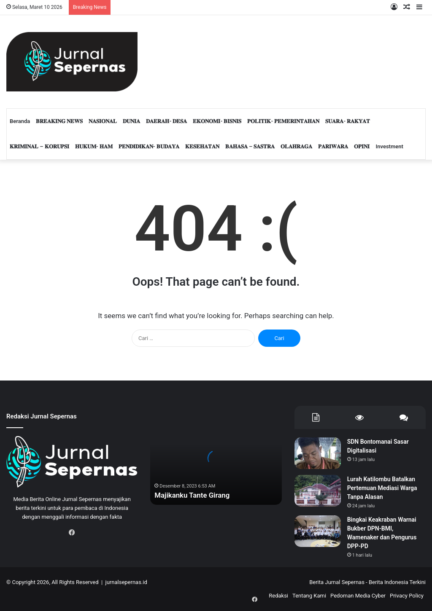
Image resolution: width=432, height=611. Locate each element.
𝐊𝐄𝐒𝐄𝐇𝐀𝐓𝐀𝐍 (202, 146)
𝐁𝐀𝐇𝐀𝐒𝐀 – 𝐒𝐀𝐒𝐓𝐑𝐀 (250, 146)
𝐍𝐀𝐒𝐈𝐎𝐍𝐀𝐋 (103, 121)
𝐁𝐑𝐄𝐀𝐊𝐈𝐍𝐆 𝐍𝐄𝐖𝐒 (59, 121)
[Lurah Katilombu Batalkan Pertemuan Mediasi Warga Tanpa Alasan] (317, 490)
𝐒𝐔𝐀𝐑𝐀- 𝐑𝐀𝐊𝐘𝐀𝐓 (347, 121)
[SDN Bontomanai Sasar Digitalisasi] (317, 453)
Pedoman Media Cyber (358, 595)
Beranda (20, 121)
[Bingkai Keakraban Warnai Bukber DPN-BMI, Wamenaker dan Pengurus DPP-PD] (317, 531)
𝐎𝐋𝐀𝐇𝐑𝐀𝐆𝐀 (296, 146)
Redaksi (278, 595)
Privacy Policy (407, 595)
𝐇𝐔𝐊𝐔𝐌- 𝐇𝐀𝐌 (94, 146)
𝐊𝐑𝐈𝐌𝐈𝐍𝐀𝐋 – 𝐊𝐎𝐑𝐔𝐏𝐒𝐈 (39, 146)
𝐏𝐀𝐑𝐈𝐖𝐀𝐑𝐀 (333, 146)
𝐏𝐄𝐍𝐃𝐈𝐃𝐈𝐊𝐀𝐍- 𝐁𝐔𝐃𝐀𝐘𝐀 (149, 146)
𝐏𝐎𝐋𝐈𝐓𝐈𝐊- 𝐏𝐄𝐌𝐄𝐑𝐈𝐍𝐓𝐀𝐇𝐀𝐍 (283, 121)
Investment (389, 146)
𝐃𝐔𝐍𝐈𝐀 (131, 121)
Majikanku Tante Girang (194, 495)
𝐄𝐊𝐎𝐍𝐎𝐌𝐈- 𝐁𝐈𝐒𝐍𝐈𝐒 (217, 121)
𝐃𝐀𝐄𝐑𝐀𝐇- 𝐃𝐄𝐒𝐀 (166, 121)
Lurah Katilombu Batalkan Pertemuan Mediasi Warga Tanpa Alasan (382, 488)
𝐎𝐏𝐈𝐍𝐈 (362, 146)
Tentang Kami (309, 595)
